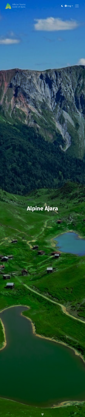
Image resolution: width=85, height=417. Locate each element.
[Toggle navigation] (77, 6)
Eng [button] (69, 6)
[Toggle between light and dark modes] (62, 6)
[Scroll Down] (42, 414)
